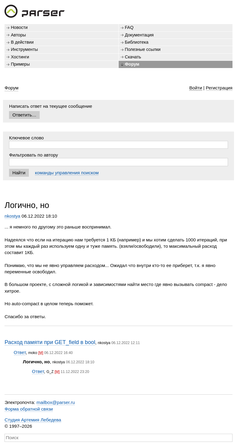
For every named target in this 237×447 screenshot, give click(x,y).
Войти (195, 87)
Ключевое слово (26, 137)
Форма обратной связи (29, 408)
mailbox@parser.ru (56, 402)
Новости (19, 27)
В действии (22, 42)
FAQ (129, 27)
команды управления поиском (67, 172)
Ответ (20, 352)
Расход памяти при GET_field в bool (50, 342)
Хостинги (20, 56)
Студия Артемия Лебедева (33, 419)
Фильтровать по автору (33, 154)
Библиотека (137, 42)
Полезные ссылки (143, 49)
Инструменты (24, 49)
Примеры (20, 64)
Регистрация (219, 87)
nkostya (12, 216)
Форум (132, 64)
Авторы (18, 35)
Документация (139, 35)
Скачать (133, 56)
